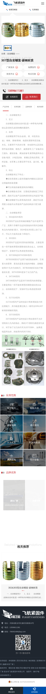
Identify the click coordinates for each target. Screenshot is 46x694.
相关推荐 (40, 107)
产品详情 (6, 107)
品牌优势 (29, 107)
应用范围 (17, 107)
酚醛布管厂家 (8, 664)
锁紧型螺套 (11, 10)
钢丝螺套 (32, 661)
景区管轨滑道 (22, 661)
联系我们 (31, 97)
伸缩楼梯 (12, 661)
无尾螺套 (34, 10)
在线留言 (12, 97)
